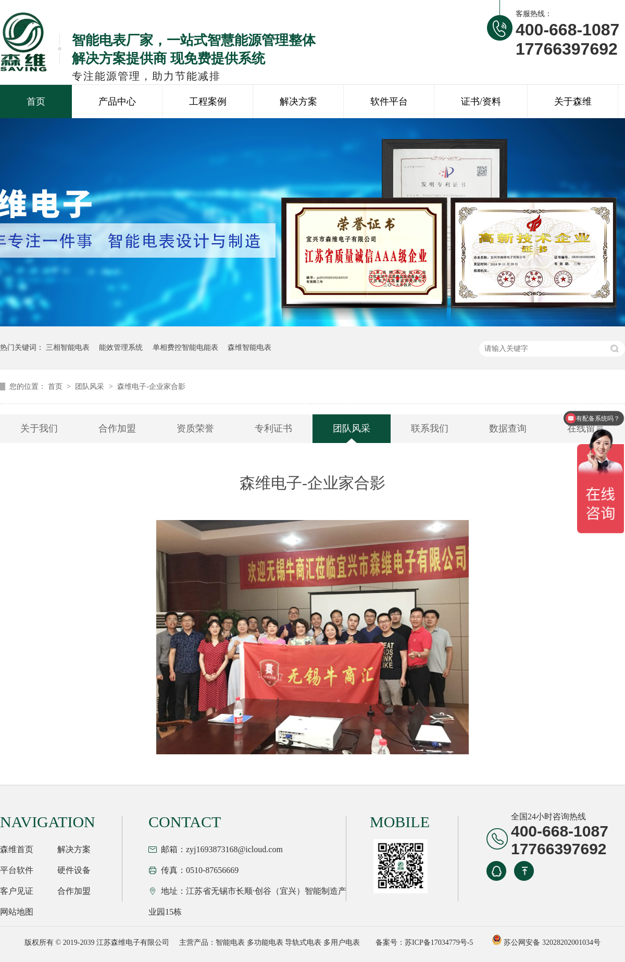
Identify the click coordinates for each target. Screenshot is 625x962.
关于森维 (573, 101)
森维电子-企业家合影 (151, 386)
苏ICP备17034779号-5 (439, 942)
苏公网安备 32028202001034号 (546, 942)
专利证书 (273, 428)
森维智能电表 (249, 347)
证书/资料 (481, 101)
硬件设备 (74, 870)
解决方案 (298, 101)
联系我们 (429, 428)
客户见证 (16, 891)
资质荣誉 (195, 428)
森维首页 (16, 849)
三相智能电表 (68, 347)
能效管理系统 (121, 347)
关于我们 (39, 428)
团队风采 (90, 386)
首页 (36, 101)
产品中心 (117, 101)
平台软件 (16, 870)
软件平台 (389, 101)
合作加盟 (117, 428)
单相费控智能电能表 (185, 347)
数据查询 (508, 428)
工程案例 (208, 101)
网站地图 (16, 911)
